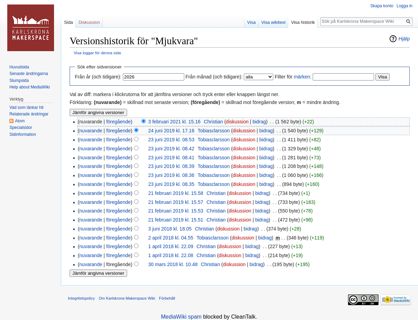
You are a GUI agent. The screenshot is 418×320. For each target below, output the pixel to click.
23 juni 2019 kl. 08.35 (171, 184)
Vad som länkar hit (26, 107)
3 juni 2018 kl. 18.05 (170, 229)
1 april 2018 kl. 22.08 (170, 255)
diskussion (237, 121)
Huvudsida (19, 67)
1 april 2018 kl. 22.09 (170, 246)
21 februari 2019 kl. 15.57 (175, 202)
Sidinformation (22, 134)
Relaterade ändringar (28, 114)
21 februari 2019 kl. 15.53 (175, 211)
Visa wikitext (273, 22)
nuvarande (90, 130)
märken (302, 76)
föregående (118, 121)
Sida (68, 22)
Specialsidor (20, 127)
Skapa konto (381, 5)
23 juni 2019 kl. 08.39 (171, 166)
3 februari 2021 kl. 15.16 (174, 121)
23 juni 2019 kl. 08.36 (171, 175)
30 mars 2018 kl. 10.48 (172, 264)
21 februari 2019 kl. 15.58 (175, 193)
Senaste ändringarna (28, 73)
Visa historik (303, 22)
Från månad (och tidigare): (213, 76)
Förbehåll (167, 298)
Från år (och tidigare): (98, 76)
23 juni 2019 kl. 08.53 (171, 139)
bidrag (259, 121)
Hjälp (404, 38)
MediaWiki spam (181, 317)
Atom (20, 121)
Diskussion (89, 22)
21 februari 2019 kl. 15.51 (175, 220)
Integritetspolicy (81, 298)
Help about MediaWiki (29, 87)
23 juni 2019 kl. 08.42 (171, 148)
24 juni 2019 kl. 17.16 (171, 130)
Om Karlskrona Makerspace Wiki (127, 298)
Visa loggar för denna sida (97, 52)
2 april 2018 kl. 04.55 (170, 238)
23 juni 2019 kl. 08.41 (171, 157)
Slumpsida (19, 80)
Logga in (404, 5)
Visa (251, 22)
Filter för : (293, 76)
